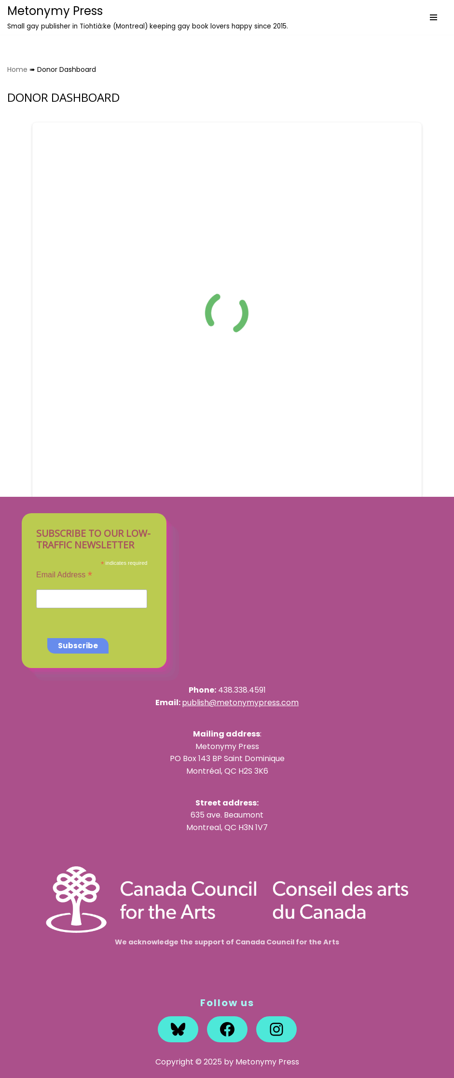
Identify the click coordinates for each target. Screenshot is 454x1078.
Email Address (64, 574)
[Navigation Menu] (433, 17)
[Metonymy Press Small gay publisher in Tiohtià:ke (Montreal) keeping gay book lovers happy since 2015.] (147, 17)
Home (17, 69)
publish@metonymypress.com (240, 702)
